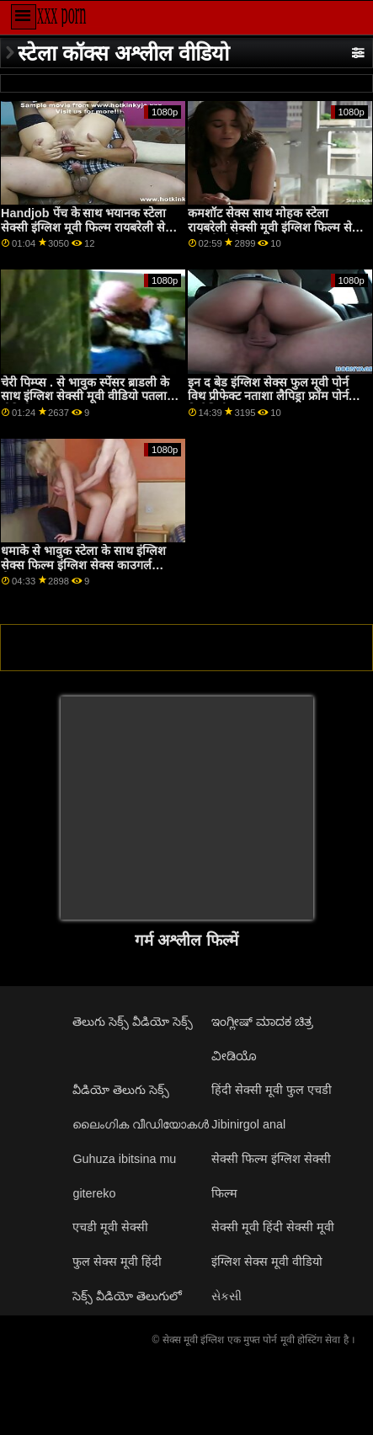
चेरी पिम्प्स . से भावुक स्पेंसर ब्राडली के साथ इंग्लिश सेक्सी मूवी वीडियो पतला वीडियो (85, 396)
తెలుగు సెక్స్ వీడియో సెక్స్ (132, 1021)
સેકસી (226, 1296)
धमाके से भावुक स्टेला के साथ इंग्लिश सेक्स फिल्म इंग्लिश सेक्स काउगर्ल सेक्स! (83, 564)
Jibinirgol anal (248, 1124)
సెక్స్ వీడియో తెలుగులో (127, 1296)
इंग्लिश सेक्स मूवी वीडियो (266, 1261)
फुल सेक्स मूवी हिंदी (117, 1261)
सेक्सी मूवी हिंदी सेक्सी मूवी (272, 1227)
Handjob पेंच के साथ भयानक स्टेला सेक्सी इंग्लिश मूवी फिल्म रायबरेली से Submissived (83, 227)
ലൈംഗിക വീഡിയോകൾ (140, 1124)
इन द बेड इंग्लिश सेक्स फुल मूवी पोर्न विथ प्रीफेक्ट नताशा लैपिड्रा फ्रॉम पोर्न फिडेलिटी (268, 396)
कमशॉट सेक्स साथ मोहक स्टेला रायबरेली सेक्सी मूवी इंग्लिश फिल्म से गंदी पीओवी (270, 227)
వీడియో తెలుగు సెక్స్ (120, 1089)
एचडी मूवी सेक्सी (110, 1227)
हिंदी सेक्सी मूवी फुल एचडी (271, 1089)
